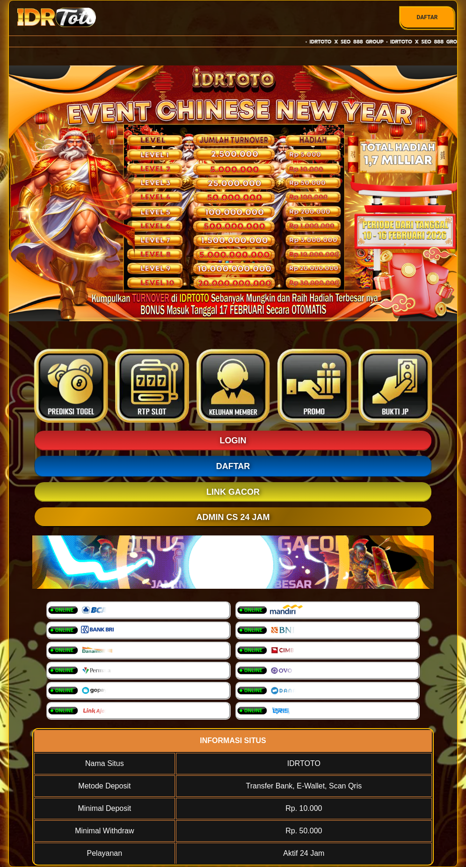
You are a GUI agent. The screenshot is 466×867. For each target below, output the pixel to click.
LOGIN (233, 440)
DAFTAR (426, 17)
